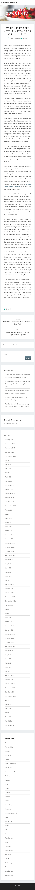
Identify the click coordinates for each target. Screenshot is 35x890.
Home (7, 801)
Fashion (7, 776)
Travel (7, 867)
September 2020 (10, 696)
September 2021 (10, 646)
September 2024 (10, 506)
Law (6, 817)
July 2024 (8, 514)
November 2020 (10, 688)
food (6, 784)
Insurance (8, 809)
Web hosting (9, 875)
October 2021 (9, 642)
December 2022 (10, 593)
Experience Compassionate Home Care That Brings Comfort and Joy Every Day (17, 383)
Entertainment (10, 772)
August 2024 (9, 510)
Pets (6, 834)
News (7, 825)
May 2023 (8, 572)
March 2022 (8, 622)
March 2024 (8, 531)
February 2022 (9, 626)
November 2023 (10, 547)
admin (24, 38)
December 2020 (10, 684)
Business (8, 755)
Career (7, 759)
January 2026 (9, 440)
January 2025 (9, 489)
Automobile (9, 747)
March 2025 (8, 481)
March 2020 (8, 721)
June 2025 (8, 469)
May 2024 (8, 522)
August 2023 (9, 560)
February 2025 (9, 485)
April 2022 (8, 617)
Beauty (7, 751)
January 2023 (9, 589)
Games (7, 788)
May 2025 (8, 473)
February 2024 (9, 535)
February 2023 (9, 584)
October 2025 (9, 452)
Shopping (8, 846)
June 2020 (8, 708)
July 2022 (8, 609)
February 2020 (9, 725)
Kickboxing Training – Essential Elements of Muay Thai (17, 321)
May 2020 (8, 713)
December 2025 (10, 444)
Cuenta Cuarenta (9, 2)
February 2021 (9, 675)
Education (8, 768)
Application (9, 743)
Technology (9, 863)
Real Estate (9, 838)
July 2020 (8, 704)
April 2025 (8, 477)
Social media (9, 850)
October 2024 (9, 502)
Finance (7, 780)
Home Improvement (11, 805)
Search (6, 354)
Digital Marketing (10, 763)
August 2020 (9, 700)
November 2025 (10, 448)
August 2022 (9, 605)
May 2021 (8, 663)
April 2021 (8, 667)
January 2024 (9, 539)
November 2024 (10, 498)
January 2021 (9, 680)
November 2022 (10, 597)
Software (8, 854)
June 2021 (8, 659)
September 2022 (10, 601)
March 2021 (8, 671)
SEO (6, 842)
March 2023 (8, 580)
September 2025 (10, 456)
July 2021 (8, 655)
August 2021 (9, 650)
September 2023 (10, 555)
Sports (7, 859)
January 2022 (9, 630)
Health (7, 797)
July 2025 (8, 464)
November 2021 (10, 638)
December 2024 (10, 493)
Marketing (8, 821)
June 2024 (8, 518)
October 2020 (9, 692)
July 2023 (8, 564)
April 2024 (8, 526)
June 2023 (8, 568)
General (8, 309)
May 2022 (8, 613)
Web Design (9, 871)
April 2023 (8, 576)
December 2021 (10, 634)
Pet (6, 830)
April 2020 (8, 717)
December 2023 (10, 543)
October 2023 (9, 551)
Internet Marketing (11, 813)
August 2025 (9, 460)
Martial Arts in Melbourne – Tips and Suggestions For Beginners (17, 332)
